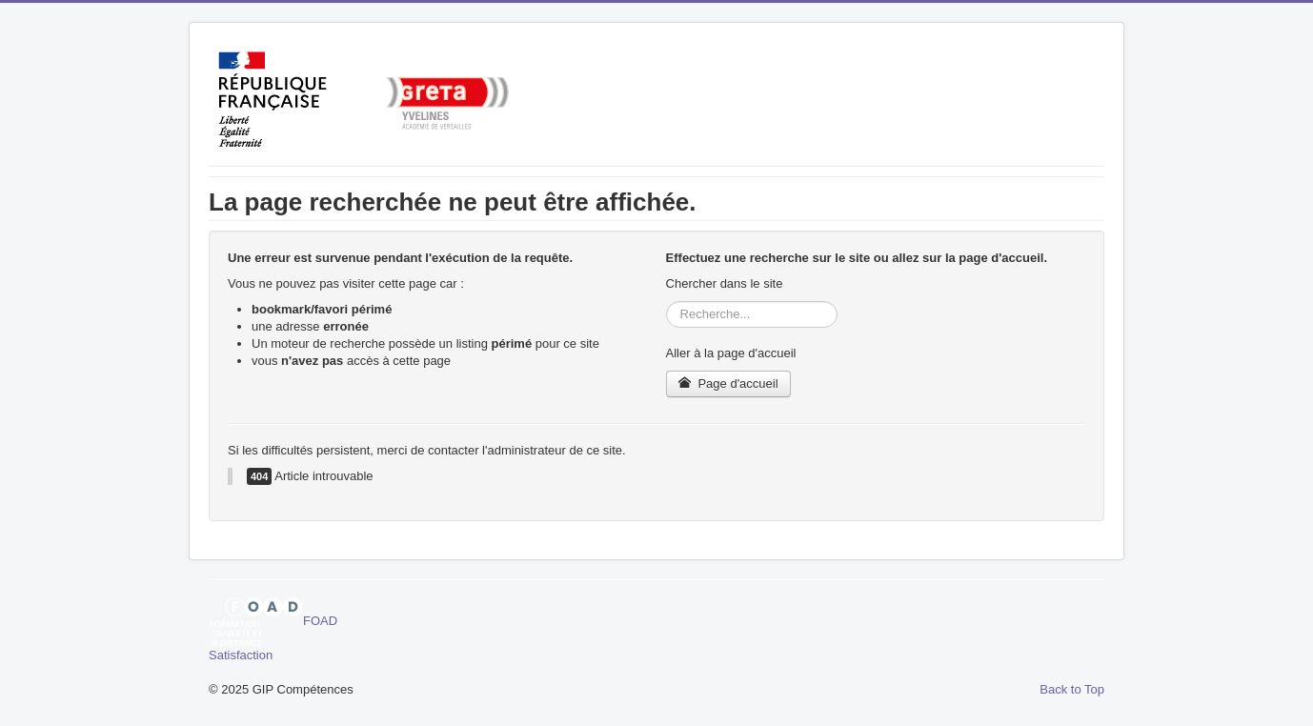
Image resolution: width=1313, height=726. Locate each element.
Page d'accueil (728, 383)
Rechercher (666, 301)
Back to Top (1072, 689)
